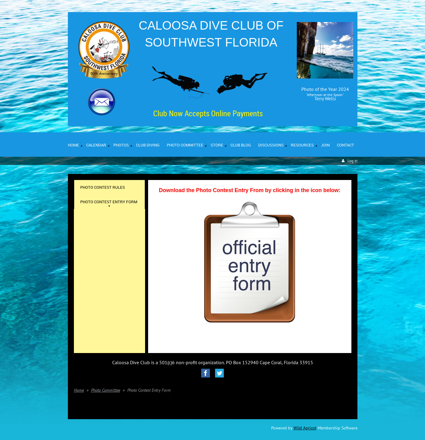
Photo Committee (105, 390)
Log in (352, 160)
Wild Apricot (304, 428)
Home (79, 390)
